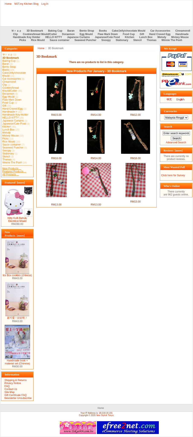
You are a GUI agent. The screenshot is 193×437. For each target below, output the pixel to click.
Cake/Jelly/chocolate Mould (128, 30)
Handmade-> (9, 111)
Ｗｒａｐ (16, 30)
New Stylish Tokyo (105, 415)
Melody (161, 37)
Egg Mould (86, 34)
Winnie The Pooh (171, 40)
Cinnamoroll (182, 30)
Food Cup (129, 34)
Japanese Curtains (78, 37)
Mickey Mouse (180, 37)
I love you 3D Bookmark (56, 155)
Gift (142, 34)
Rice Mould (38, 40)
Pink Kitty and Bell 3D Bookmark (96, 200)
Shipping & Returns (15, 380)
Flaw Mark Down (108, 34)
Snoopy (106, 40)
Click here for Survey (173, 175)
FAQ (7, 386)
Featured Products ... (14, 171)
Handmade (182, 34)
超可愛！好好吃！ (17, 316)
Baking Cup (55, 30)
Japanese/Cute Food (107, 37)
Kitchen (129, 37)
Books (103, 30)
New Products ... (11, 168)
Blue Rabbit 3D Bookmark (135, 111)
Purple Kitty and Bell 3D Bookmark (56, 200)
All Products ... (10, 174)
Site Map (9, 392)
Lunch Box (145, 37)
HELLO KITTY (53, 37)
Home (8, 3)
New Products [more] (15, 233)
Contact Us (10, 389)
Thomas (151, 40)
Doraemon (68, 34)
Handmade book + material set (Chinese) (17, 361)
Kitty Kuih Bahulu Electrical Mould (17, 218)
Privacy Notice (12, 383)
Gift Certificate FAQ (15, 395)
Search (168, 126)
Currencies (170, 111)
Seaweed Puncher (85, 40)
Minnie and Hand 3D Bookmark (56, 111)
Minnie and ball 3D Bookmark (96, 111)
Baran (71, 30)
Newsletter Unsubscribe (18, 398)
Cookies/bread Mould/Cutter (40, 34)
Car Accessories (160, 30)
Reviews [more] (173, 150)
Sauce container (60, 40)
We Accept (170, 48)
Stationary (122, 40)
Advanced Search (176, 142)
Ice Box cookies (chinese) (17, 274)
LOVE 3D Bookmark (135, 155)
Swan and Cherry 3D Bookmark (135, 198)
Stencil (137, 40)
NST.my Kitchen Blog (26, 3)
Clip (15, 34)
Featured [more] (15, 182)
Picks (22, 40)
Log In (44, 3)
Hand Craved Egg (159, 34)
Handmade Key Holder (26, 37)
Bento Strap (87, 30)
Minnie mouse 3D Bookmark (96, 155)
